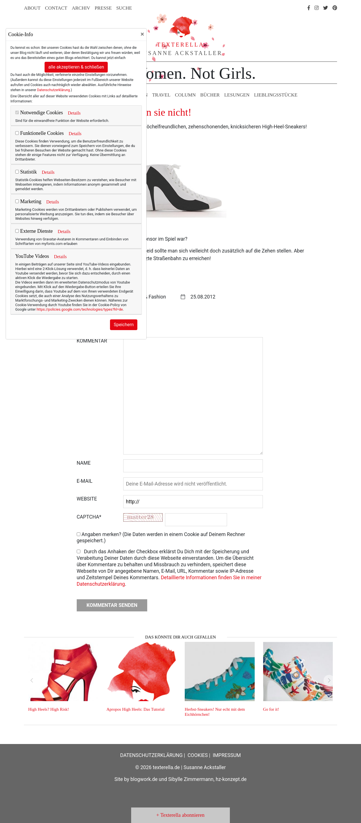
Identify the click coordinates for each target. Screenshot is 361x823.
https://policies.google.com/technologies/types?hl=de (80, 309)
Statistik (26, 172)
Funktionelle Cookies (39, 133)
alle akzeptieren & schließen (76, 67)
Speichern (124, 324)
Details (74, 113)
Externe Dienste (34, 231)
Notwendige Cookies (39, 112)
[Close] (142, 34)
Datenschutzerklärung (53, 90)
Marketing (28, 201)
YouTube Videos (32, 256)
